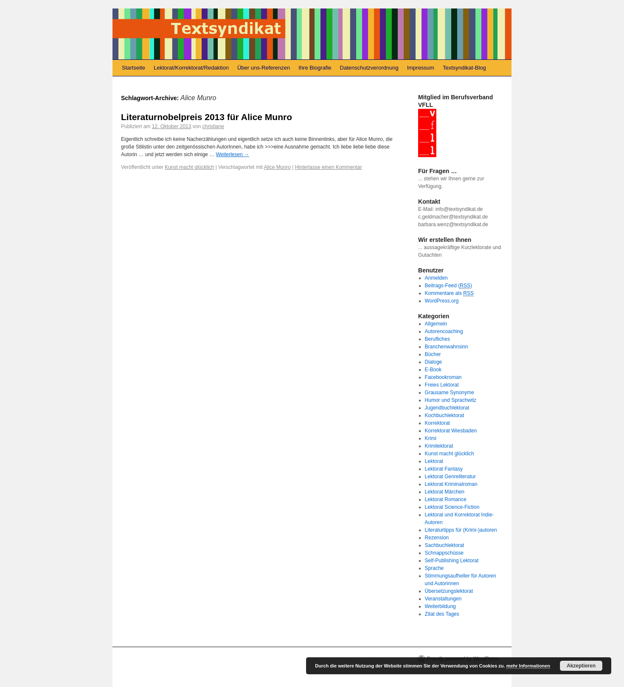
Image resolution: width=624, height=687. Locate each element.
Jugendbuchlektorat (447, 408)
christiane (213, 126)
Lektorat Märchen (444, 492)
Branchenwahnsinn (446, 347)
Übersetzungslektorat (449, 591)
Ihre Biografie (314, 67)
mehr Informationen (528, 665)
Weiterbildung (440, 606)
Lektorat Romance (446, 499)
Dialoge (433, 362)
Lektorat (434, 461)
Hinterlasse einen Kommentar (328, 167)
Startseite (133, 67)
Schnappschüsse (444, 553)
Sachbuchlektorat (444, 545)
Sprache (434, 568)
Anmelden (436, 278)
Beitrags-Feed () (448, 286)
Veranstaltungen (443, 599)
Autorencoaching (444, 331)
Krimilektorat (439, 446)
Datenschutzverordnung (369, 67)
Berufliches (437, 339)
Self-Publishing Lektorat (452, 561)
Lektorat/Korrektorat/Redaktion (191, 67)
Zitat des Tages (442, 614)
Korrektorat (437, 423)
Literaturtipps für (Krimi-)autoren (461, 530)
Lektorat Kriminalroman (451, 484)
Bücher (433, 354)
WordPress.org (442, 301)
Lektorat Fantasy (444, 469)
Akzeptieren (581, 666)
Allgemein (436, 324)
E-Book (433, 370)
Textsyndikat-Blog (464, 67)
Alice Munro (277, 167)
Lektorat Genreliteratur (450, 476)
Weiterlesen (232, 154)
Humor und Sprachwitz (450, 400)
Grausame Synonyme (449, 392)
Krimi (430, 438)
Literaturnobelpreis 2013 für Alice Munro (206, 117)
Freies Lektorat (442, 385)
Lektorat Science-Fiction (452, 507)
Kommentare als (449, 293)
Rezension (437, 538)
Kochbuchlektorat (444, 415)
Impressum (420, 67)
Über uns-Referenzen (263, 67)
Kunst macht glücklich (189, 167)
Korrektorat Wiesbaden (451, 431)
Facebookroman (443, 377)
